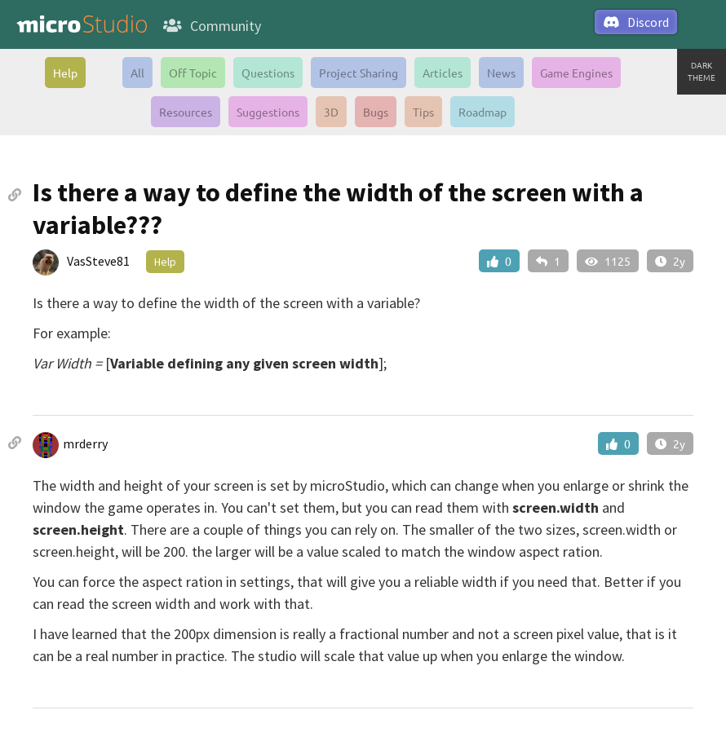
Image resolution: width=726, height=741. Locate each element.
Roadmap (482, 111)
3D (331, 111)
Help (65, 72)
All (137, 72)
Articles (443, 72)
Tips (423, 111)
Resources (185, 111)
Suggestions (268, 111)
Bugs (375, 111)
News (501, 72)
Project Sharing (358, 72)
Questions (267, 72)
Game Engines (576, 72)
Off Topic (193, 72)
